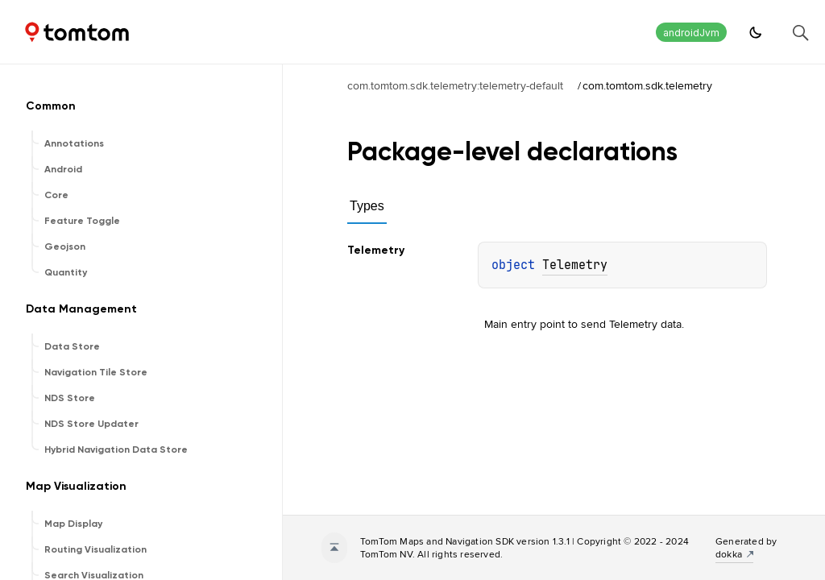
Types (367, 206)
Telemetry (574, 265)
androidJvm (691, 33)
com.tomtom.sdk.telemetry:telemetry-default (455, 85)
